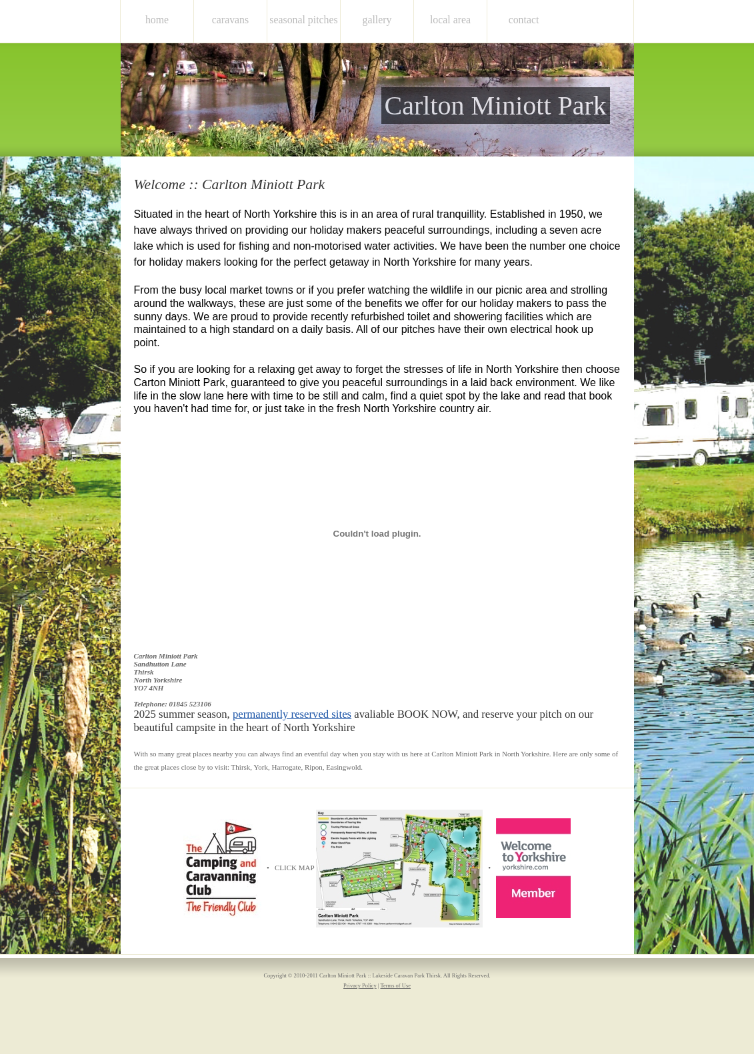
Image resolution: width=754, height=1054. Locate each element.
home (157, 19)
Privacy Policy (360, 985)
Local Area (450, 19)
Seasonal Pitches (303, 19)
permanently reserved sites (292, 714)
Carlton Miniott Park (496, 106)
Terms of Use (395, 985)
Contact (524, 19)
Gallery (377, 19)
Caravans (230, 19)
